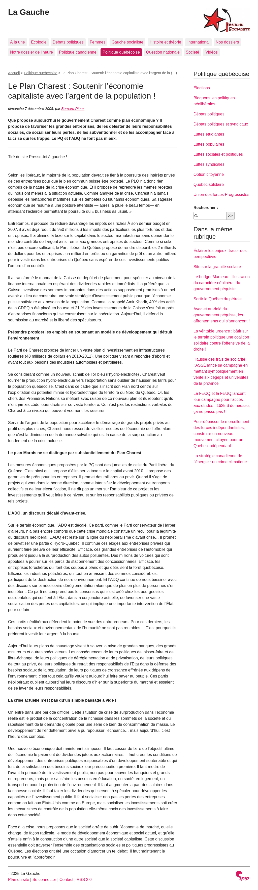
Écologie (38, 42)
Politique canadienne (77, 52)
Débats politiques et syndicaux (221, 124)
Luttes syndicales (209, 164)
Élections (202, 88)
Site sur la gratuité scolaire (217, 267)
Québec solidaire (209, 184)
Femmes (97, 42)
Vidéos (211, 52)
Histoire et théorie (165, 42)
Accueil (14, 73)
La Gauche (28, 12)
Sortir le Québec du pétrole (218, 299)
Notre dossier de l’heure (31, 52)
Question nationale (162, 52)
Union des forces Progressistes (221, 194)
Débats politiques (68, 42)
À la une (17, 42)
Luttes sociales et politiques (218, 154)
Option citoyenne (209, 174)
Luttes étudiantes (209, 134)
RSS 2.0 (84, 879)
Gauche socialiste (127, 42)
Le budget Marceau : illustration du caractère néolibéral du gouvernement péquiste (222, 283)
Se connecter (44, 879)
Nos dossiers (227, 42)
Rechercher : (206, 207)
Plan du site (18, 879)
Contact (66, 879)
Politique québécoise (121, 52)
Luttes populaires (209, 144)
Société (192, 52)
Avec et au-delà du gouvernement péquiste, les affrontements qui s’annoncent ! (222, 315)
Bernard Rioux (72, 109)
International (198, 42)
